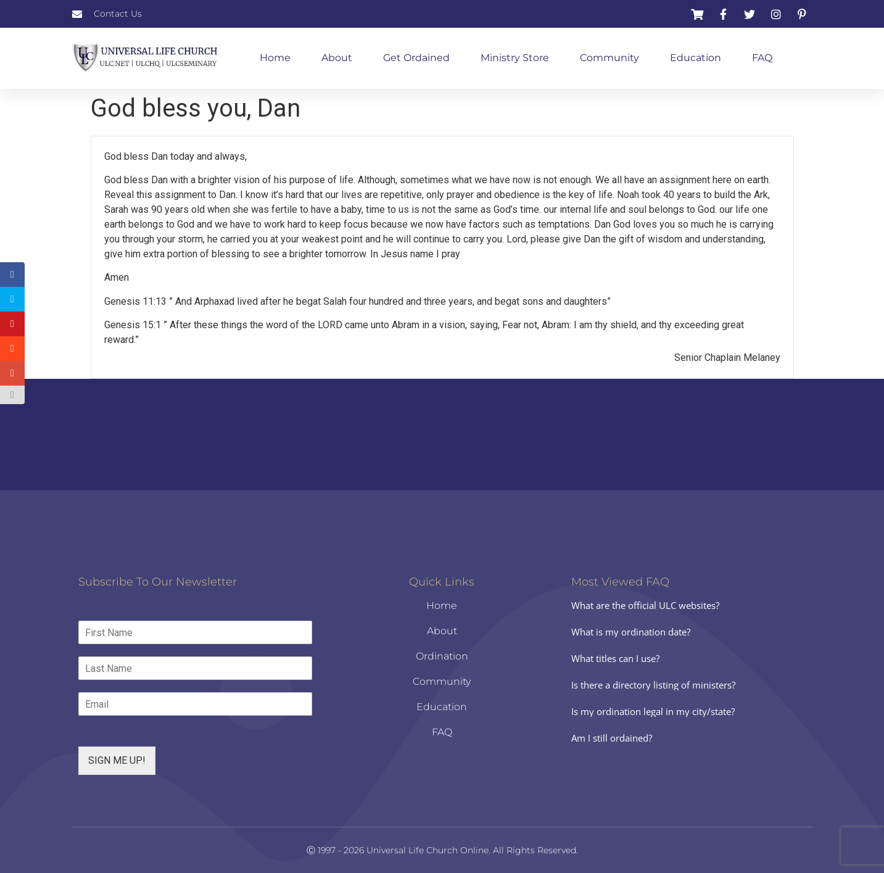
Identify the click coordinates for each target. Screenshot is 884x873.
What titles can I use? (615, 658)
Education (695, 58)
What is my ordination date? (630, 632)
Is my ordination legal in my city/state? (653, 711)
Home (275, 58)
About (336, 58)
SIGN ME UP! (117, 760)
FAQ (762, 58)
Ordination (442, 656)
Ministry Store (515, 58)
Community (609, 58)
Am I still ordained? (611, 738)
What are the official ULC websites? (645, 605)
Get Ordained (416, 58)
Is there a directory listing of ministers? (653, 685)
